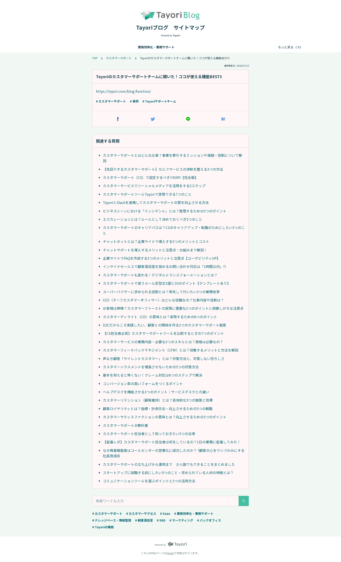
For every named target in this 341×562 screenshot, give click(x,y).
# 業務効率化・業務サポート (193, 513)
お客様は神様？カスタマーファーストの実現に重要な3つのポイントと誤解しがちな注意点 (173, 308)
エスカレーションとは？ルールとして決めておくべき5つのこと (152, 219)
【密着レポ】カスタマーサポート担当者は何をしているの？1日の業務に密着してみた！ (172, 441)
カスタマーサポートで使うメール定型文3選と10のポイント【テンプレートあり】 (167, 283)
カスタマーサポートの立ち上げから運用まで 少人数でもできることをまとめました (169, 464)
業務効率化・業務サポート (62, 47)
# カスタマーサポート (111, 101)
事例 (265, 47)
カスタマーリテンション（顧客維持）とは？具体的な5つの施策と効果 (158, 400)
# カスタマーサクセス (141, 513)
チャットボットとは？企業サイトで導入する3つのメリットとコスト (156, 241)
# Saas (165, 513)
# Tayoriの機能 (103, 527)
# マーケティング (181, 520)
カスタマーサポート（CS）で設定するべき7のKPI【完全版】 (150, 177)
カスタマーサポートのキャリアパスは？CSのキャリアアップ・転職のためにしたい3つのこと (174, 230)
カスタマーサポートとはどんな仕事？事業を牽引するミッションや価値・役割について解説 (172, 158)
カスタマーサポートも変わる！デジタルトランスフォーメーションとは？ (160, 275)
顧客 (253, 47)
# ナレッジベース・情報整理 (111, 520)
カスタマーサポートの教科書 (125, 425)
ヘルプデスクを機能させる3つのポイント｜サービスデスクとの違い (156, 391)
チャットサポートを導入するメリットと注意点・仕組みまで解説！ (155, 249)
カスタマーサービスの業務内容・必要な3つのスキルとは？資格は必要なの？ (163, 341)
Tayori (170, 553)
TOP (95, 58)
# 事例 (134, 101)
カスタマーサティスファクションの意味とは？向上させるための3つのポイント (164, 416)
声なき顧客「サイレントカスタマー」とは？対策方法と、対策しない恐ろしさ (163, 358)
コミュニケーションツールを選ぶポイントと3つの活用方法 (149, 480)
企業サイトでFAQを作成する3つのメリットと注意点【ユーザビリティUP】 (161, 258)
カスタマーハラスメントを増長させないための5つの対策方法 (151, 366)
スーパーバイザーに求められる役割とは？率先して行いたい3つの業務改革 (161, 291)
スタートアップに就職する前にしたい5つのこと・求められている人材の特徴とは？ (168, 472)
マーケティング (206, 47)
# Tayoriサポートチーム (159, 101)
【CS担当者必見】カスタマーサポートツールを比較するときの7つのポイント (163, 333)
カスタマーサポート (142, 47)
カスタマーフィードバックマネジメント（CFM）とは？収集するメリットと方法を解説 (170, 350)
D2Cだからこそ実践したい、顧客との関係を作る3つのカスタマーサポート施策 (164, 325)
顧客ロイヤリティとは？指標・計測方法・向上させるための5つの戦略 (157, 408)
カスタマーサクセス (176, 47)
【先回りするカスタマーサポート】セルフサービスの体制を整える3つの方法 (163, 169)
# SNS (161, 520)
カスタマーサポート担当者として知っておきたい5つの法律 (149, 433)
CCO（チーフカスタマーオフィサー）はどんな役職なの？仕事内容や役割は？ (163, 300)
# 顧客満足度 (144, 520)
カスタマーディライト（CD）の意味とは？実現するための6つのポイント (160, 316)
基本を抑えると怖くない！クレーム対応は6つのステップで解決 (152, 375)
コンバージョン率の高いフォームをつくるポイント (143, 383)
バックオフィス (233, 47)
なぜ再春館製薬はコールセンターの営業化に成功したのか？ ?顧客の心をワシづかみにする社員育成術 (173, 453)
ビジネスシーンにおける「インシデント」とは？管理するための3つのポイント (164, 211)
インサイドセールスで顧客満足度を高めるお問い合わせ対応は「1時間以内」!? (164, 266)
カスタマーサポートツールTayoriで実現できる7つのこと (147, 194)
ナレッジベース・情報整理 (104, 47)
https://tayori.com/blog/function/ (123, 91)
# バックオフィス (209, 520)
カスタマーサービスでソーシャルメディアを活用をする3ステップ (154, 185)
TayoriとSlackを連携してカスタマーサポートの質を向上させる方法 (156, 202)
